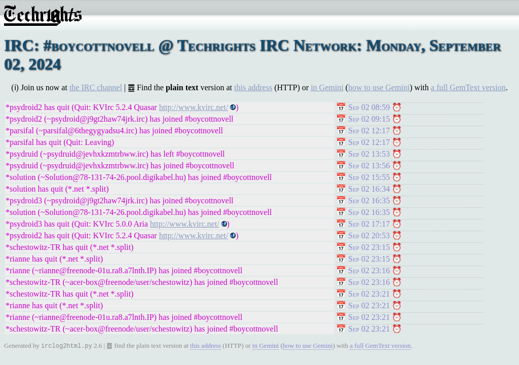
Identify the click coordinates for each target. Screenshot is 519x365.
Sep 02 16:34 (369, 189)
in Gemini (327, 87)
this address (253, 87)
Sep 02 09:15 (369, 119)
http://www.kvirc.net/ (194, 107)
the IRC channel (95, 87)
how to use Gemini (379, 87)
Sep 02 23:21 (369, 293)
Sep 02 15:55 (369, 177)
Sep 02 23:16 (369, 270)
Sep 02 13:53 (369, 154)
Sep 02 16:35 (369, 200)
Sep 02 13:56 (369, 165)
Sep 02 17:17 (369, 224)
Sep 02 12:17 (369, 130)
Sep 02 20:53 (369, 235)
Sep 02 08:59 (369, 107)
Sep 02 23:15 (369, 247)
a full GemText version (468, 87)
